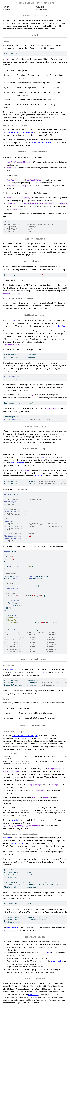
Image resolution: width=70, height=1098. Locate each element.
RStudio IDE (12, 667)
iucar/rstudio (41, 670)
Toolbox (6, 835)
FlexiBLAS (44, 455)
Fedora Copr (60, 325)
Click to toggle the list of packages (19, 297)
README (38, 474)
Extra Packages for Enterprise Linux (18, 131)
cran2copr (11, 319)
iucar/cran (46, 950)
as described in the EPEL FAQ (43, 142)
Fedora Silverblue (17, 840)
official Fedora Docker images (25, 733)
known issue (15, 817)
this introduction (13, 925)
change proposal (17, 461)
